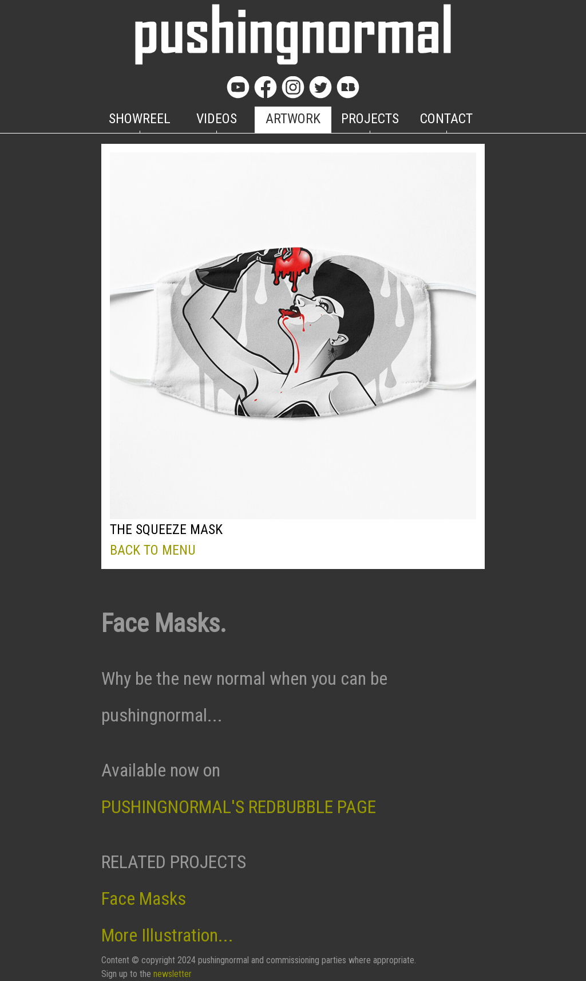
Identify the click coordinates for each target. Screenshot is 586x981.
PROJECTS (370, 119)
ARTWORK (293, 119)
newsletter (172, 973)
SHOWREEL (140, 119)
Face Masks (143, 898)
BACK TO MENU (153, 550)
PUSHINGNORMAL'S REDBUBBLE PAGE (238, 807)
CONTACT (446, 119)
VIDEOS (216, 119)
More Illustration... (167, 935)
